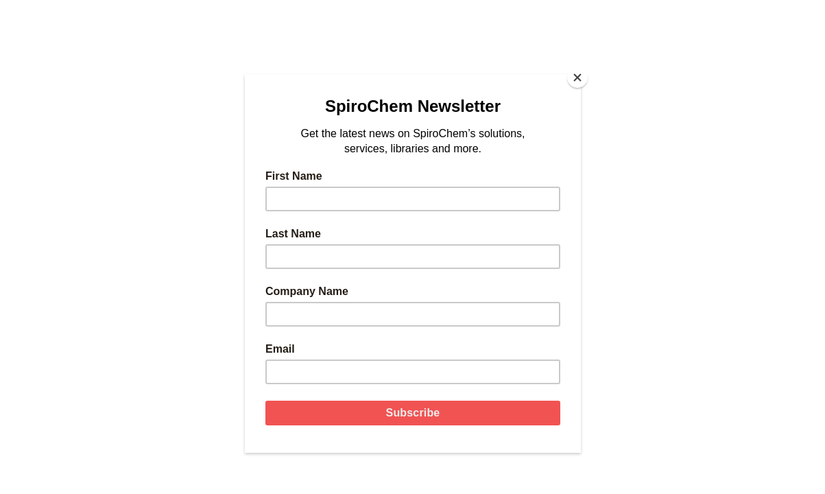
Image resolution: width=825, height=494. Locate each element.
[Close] (577, 77)
